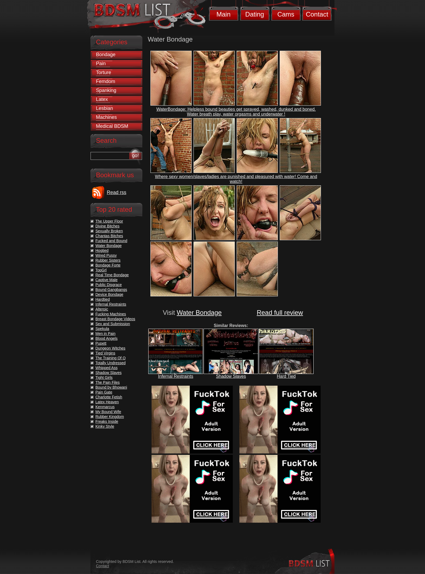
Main (223, 14)
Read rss (116, 192)
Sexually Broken (109, 231)
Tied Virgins (105, 353)
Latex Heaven (107, 402)
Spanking (106, 90)
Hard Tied (286, 376)
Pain (101, 63)
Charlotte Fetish (108, 397)
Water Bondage (199, 312)
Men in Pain (105, 333)
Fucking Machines (110, 314)
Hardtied (102, 299)
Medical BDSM (112, 126)
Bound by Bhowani (111, 387)
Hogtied (101, 250)
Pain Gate (103, 392)
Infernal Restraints (175, 376)
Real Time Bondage (112, 275)
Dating (254, 14)
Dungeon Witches (110, 348)
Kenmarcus (105, 407)
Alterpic (101, 309)
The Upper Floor (109, 221)
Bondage (105, 54)
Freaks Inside (106, 421)
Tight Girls (103, 377)
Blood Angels (106, 338)
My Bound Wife (108, 412)
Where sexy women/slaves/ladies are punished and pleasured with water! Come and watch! (236, 179)
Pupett (100, 343)
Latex (102, 99)
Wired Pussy (106, 255)
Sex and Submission (112, 324)
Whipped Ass (106, 368)
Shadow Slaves (231, 376)
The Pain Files (107, 382)
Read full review (280, 312)
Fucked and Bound (111, 241)
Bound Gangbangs (111, 289)
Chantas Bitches (109, 236)
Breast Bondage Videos (115, 319)
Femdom (105, 81)
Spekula (102, 328)
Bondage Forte (108, 265)
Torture (103, 72)
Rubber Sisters (108, 260)
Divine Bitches (107, 226)
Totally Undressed (110, 363)
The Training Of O (110, 358)
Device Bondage (109, 294)
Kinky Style (104, 426)
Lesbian (104, 108)
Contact (317, 14)
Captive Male (106, 280)
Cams (285, 14)
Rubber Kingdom (109, 416)
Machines (106, 117)
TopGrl (101, 270)
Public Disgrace (108, 285)
